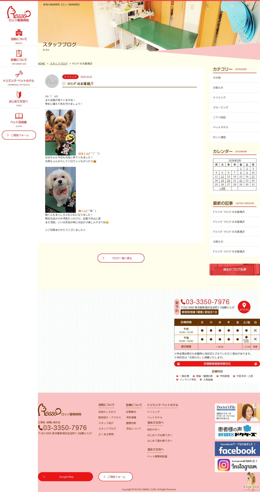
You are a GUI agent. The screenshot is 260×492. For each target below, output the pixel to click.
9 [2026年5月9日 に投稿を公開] (247, 172)
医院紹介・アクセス (109, 417)
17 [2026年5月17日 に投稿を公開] (253, 176)
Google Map (66, 476)
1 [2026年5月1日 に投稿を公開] (241, 168)
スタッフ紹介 (106, 423)
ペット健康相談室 (157, 456)
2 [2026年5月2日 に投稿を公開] (247, 168)
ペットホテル (220, 127)
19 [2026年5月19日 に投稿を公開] (222, 180)
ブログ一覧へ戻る (122, 258)
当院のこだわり (107, 412)
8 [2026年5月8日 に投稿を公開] (241, 172)
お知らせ (218, 87)
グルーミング (220, 107)
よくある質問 (106, 434)
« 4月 (222, 188)
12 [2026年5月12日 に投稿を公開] (222, 176)
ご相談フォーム (20, 135)
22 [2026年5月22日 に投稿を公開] (240, 180)
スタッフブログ (59, 63)
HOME (41, 63)
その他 (217, 77)
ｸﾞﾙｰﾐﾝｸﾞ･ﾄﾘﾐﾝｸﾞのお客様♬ (229, 212)
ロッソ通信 (219, 137)
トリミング (219, 97)
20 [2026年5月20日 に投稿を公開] (228, 180)
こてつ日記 (219, 117)
